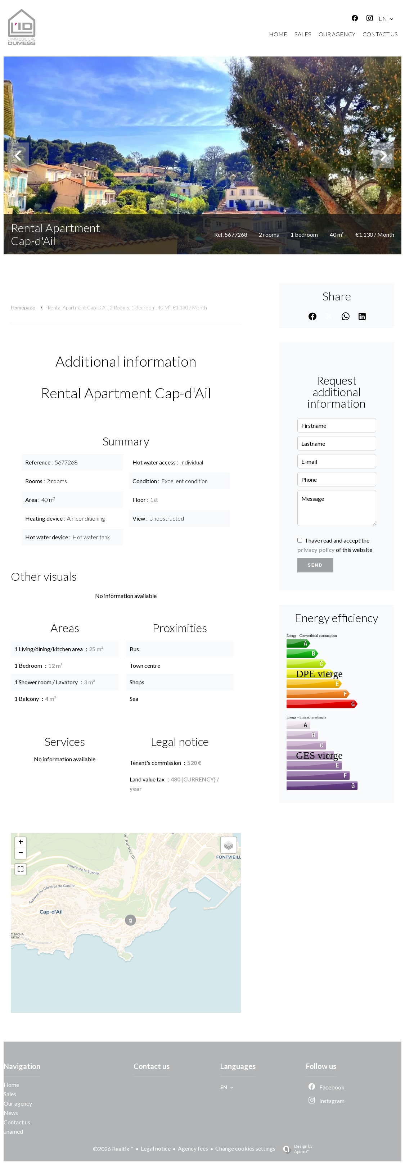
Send (315, 565)
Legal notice (156, 1148)
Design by (294, 1148)
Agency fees (193, 1148)
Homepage (23, 307)
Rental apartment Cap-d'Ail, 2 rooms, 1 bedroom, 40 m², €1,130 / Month (127, 307)
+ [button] (20, 842)
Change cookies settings (245, 1148)
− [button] (20, 853)
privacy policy (316, 549)
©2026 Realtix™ (113, 1148)
